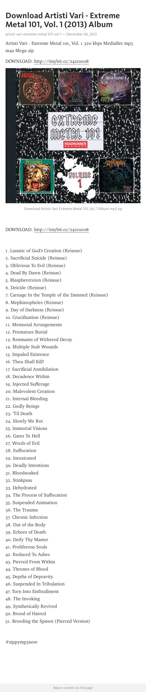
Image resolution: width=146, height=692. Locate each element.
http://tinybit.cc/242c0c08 (61, 61)
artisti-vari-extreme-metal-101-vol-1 (33, 34)
